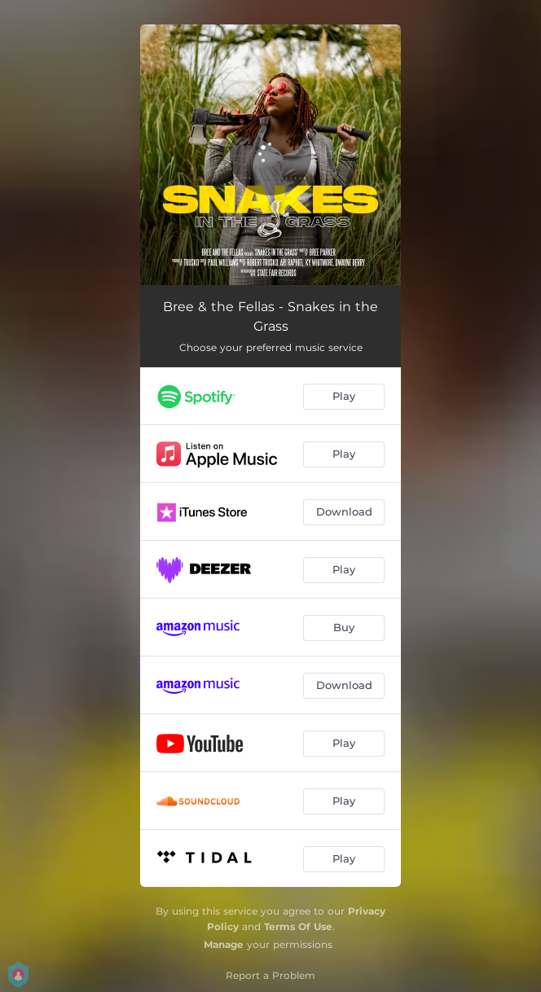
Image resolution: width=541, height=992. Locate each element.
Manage (224, 944)
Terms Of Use (298, 926)
